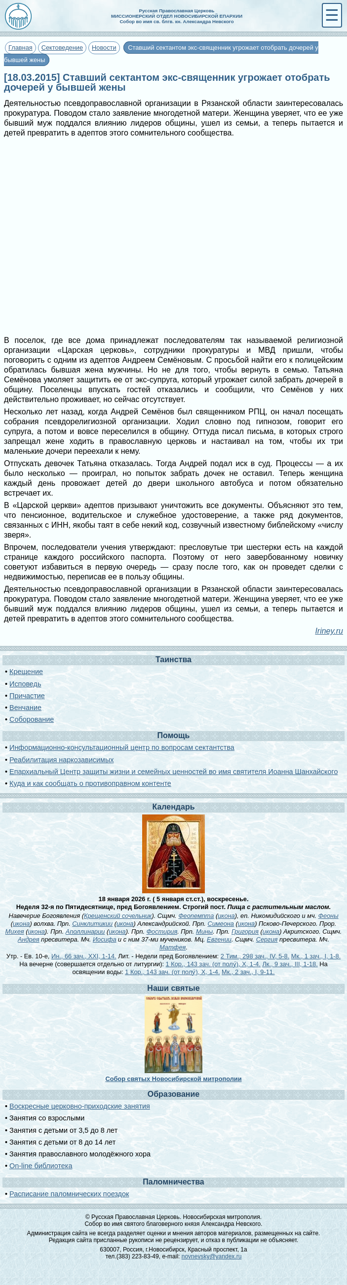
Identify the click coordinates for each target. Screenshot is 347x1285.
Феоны (328, 915)
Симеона (220, 923)
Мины (204, 931)
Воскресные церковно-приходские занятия (79, 1106)
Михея (14, 931)
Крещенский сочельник (118, 915)
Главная (20, 47)
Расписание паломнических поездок (69, 1194)
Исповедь (25, 684)
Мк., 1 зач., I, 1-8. (316, 956)
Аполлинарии (85, 931)
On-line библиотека (40, 1166)
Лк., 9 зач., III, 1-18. (289, 964)
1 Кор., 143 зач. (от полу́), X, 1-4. (213, 964)
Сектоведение (62, 47)
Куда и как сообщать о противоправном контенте (90, 783)
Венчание (25, 707)
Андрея (28, 939)
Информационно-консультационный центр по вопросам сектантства (121, 747)
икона (226, 915)
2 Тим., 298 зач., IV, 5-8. (255, 956)
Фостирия (162, 931)
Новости (104, 47)
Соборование (31, 719)
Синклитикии (92, 923)
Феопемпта (196, 915)
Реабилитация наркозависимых (61, 760)
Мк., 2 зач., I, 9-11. (248, 972)
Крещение (26, 672)
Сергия (267, 939)
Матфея (172, 947)
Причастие (27, 696)
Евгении (219, 939)
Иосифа (104, 939)
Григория (245, 931)
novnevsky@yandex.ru (212, 1256)
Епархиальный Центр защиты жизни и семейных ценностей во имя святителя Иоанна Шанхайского (173, 772)
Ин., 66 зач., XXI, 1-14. (83, 956)
